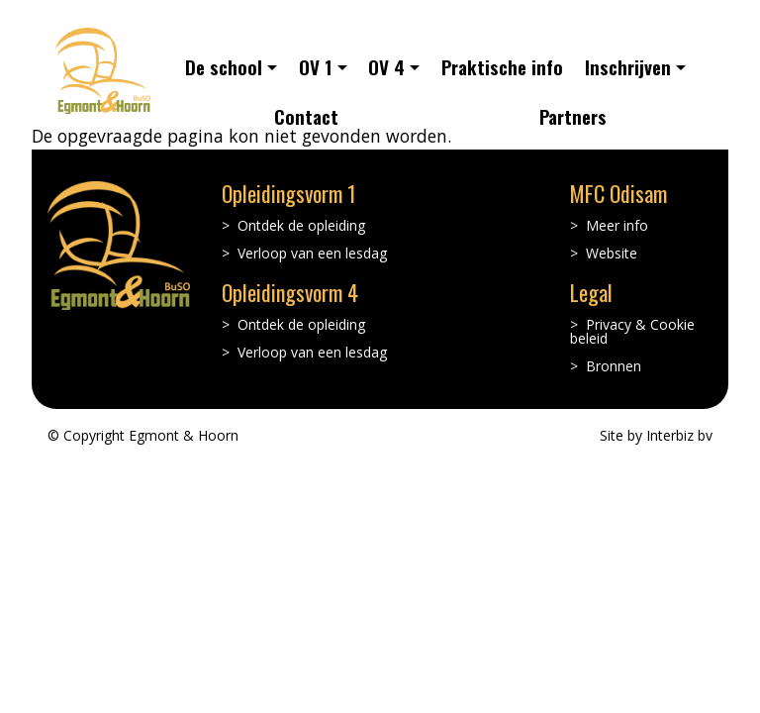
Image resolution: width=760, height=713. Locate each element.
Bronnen (613, 366)
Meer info (617, 226)
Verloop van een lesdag (312, 253)
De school (223, 66)
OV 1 (315, 66)
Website (611, 253)
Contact (306, 116)
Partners (573, 116)
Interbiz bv (679, 435)
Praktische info (502, 66)
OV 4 (386, 66)
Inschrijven (628, 66)
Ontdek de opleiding (301, 226)
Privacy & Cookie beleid (632, 332)
